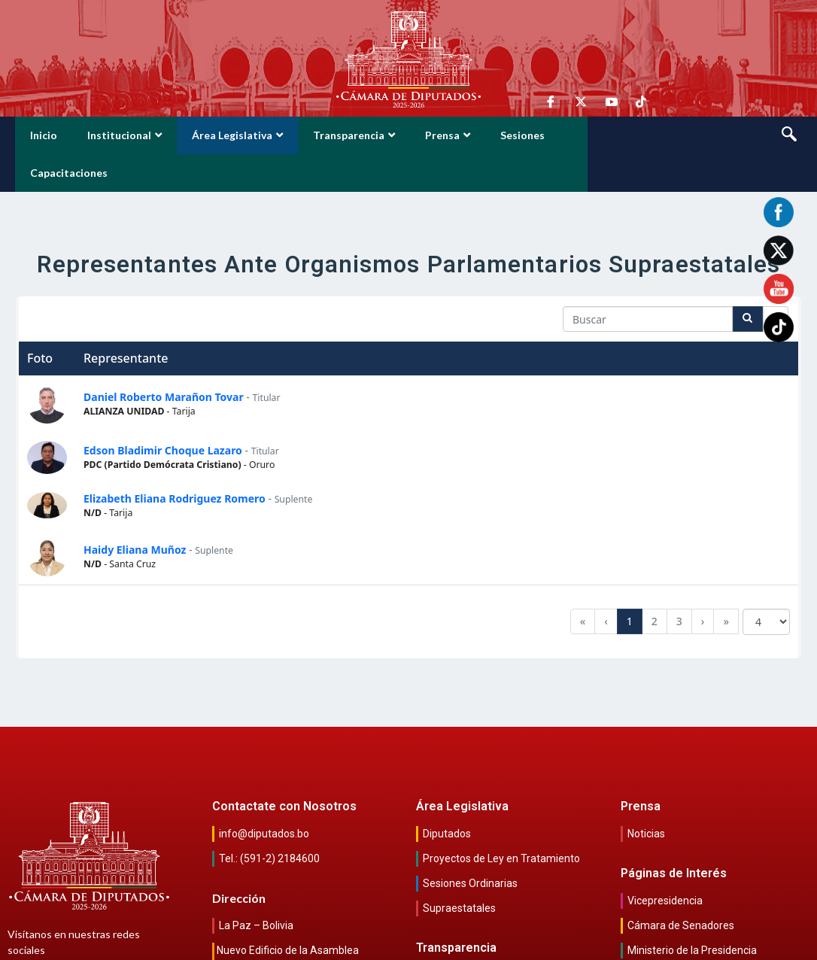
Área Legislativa (237, 135)
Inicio (43, 135)
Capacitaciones (613, 135)
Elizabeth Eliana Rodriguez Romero (175, 461)
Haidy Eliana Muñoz (135, 512)
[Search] (748, 281)
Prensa (447, 135)
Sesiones (522, 135)
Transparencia (354, 135)
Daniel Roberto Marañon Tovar (164, 359)
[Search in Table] (648, 281)
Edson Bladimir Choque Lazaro (163, 413)
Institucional (124, 135)
